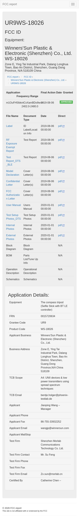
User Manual (13, 205)
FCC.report (10, 4)
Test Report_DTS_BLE (13, 161)
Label (9, 126)
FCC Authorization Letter (13, 195)
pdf (61, 126)
